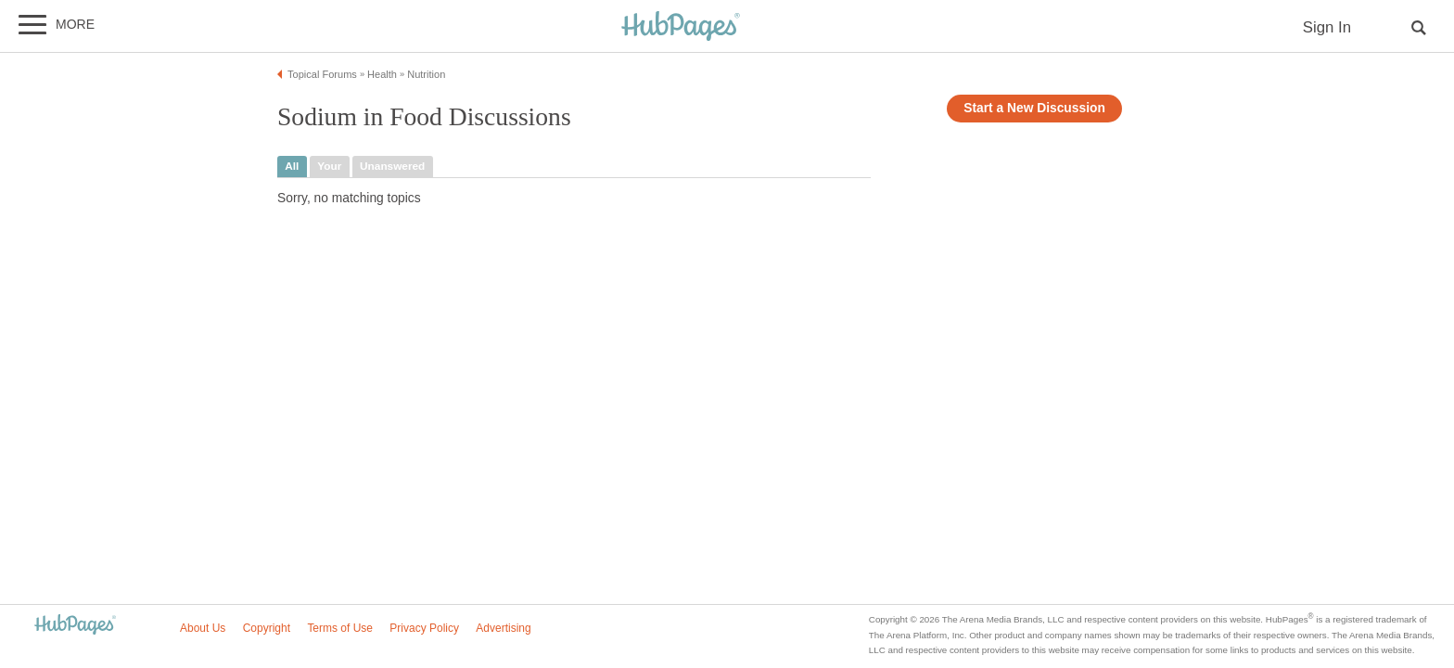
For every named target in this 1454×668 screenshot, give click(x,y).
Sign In (1327, 27)
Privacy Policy (424, 628)
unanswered (392, 166)
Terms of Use (340, 628)
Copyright (266, 628)
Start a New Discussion (1034, 108)
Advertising (503, 628)
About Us (202, 628)
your (329, 166)
